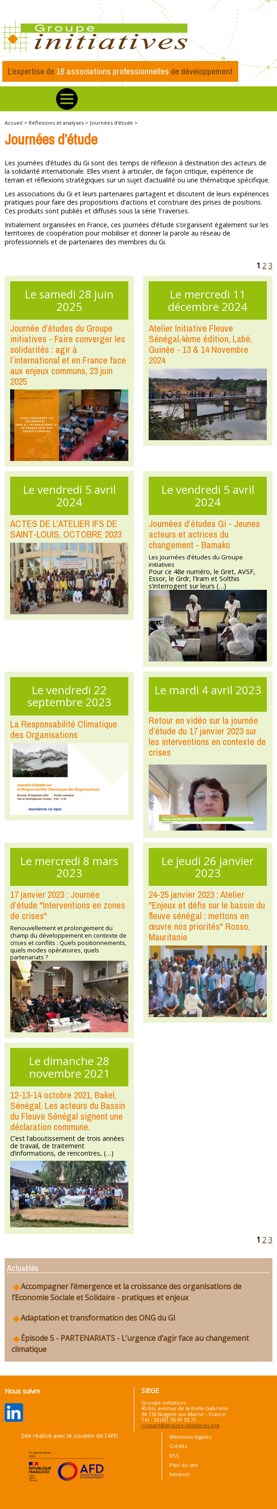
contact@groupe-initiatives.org (180, 1425)
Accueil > (17, 122)
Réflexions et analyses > (58, 122)
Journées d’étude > (114, 122)
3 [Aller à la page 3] (270, 266)
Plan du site (183, 1464)
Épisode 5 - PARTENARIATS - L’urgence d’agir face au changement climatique (130, 1343)
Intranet (179, 1474)
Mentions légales (190, 1436)
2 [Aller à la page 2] (264, 266)
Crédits (178, 1445)
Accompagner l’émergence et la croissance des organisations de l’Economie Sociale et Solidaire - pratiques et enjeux (126, 1292)
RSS (174, 1455)
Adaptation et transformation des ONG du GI (93, 1318)
